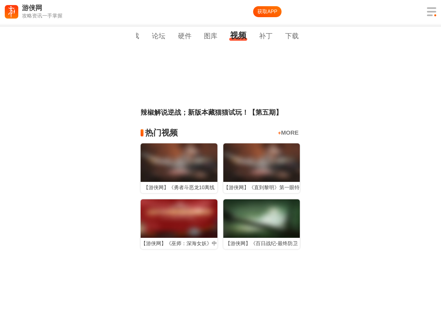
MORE (288, 132)
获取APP (267, 11)
